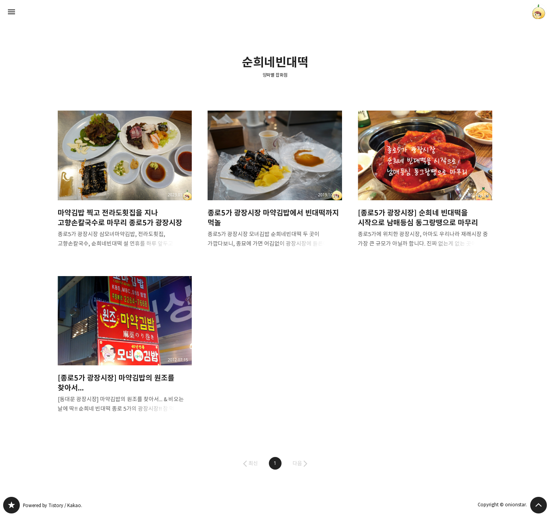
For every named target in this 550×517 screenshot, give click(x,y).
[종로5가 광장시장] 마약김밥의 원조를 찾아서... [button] (125, 351)
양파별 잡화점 (275, 75)
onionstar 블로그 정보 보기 (538, 11)
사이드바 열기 (11, 11)
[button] (275, 463)
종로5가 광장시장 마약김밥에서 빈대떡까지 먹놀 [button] (275, 185)
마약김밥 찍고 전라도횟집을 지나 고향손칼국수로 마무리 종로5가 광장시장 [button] (125, 185)
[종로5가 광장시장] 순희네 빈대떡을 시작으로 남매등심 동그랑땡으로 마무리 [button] (425, 185)
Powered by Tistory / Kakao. (52, 505)
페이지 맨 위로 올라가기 (538, 505)
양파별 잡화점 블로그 (11, 505)
